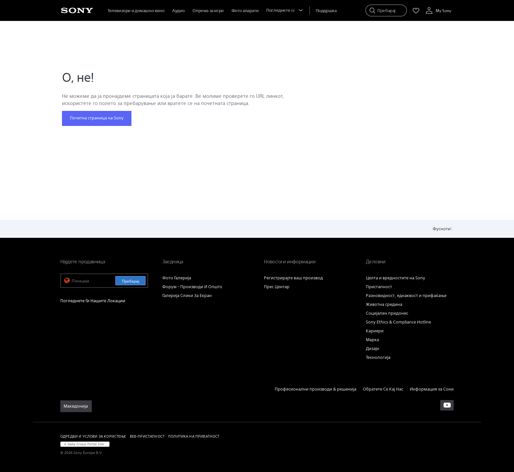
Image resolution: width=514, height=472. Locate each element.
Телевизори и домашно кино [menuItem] (136, 10)
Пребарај (130, 281)
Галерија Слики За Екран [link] (187, 295)
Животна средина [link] (384, 304)
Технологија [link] (378, 357)
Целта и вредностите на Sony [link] (395, 277)
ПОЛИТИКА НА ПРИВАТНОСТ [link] (194, 436)
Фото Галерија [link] (176, 277)
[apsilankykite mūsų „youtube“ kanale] (447, 405)
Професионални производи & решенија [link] (315, 389)
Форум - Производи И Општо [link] (192, 286)
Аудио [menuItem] (178, 10)
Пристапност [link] (379, 286)
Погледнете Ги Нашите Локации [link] (92, 300)
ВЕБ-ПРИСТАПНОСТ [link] (147, 436)
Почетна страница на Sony (97, 117)
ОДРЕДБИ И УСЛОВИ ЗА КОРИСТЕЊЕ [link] (93, 436)
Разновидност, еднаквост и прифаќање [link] (406, 295)
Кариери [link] (375, 330)
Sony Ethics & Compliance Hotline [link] (398, 322)
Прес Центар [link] (276, 286)
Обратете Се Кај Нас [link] (383, 389)
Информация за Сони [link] (432, 389)
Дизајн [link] (372, 348)
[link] (76, 406)
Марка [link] (372, 339)
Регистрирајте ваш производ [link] (293, 277)
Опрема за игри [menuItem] (208, 10)
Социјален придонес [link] (387, 313)
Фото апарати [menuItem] (244, 10)
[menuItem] (326, 10)
